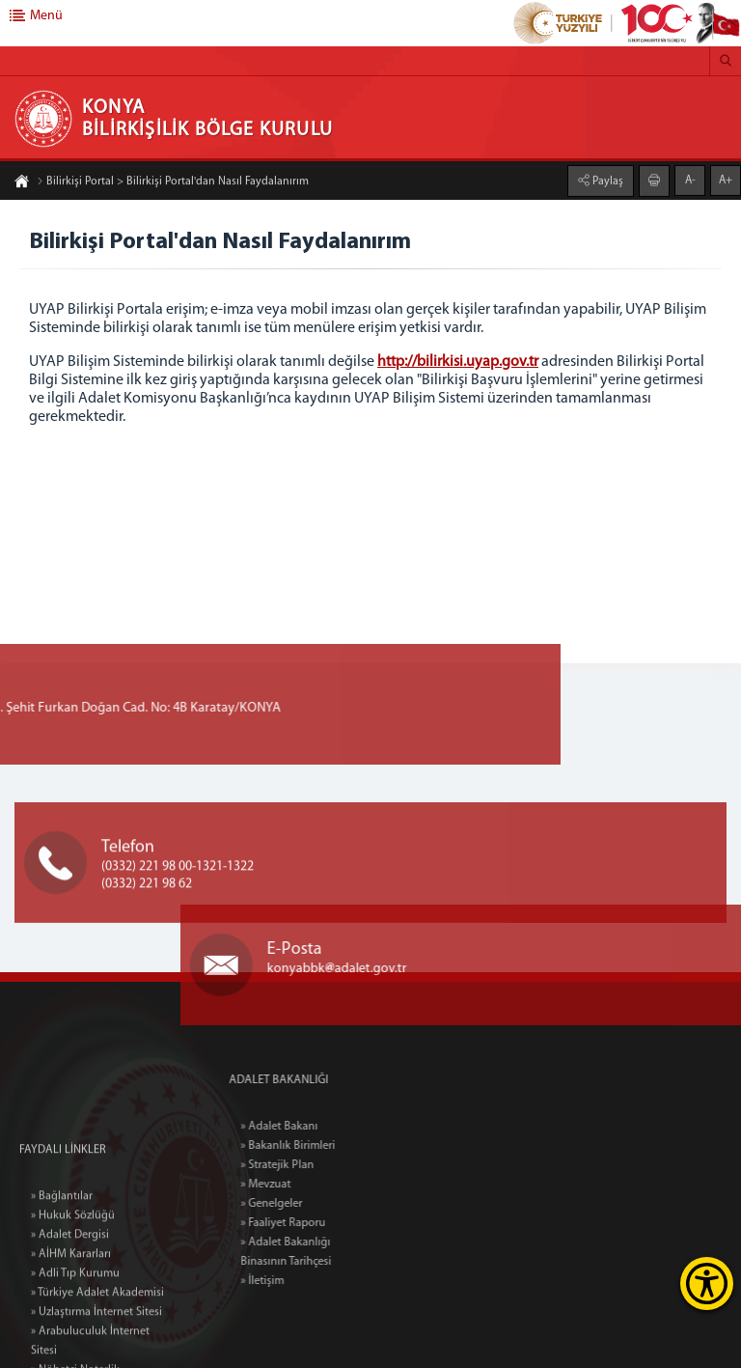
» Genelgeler (318, 1204)
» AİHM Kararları (71, 1350)
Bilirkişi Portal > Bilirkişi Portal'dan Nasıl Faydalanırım (173, 183)
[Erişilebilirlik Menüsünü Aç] (706, 1283)
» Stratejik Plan (324, 1165)
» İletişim (309, 1281)
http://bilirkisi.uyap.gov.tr (457, 362)
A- (690, 178)
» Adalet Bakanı (326, 1126)
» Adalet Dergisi (70, 1331)
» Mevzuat (313, 1184)
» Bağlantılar (62, 1292)
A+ (725, 178)
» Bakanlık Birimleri (335, 1146)
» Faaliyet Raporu (330, 1223)
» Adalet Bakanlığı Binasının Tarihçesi (333, 1252)
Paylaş (606, 179)
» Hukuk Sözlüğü (73, 1312)
